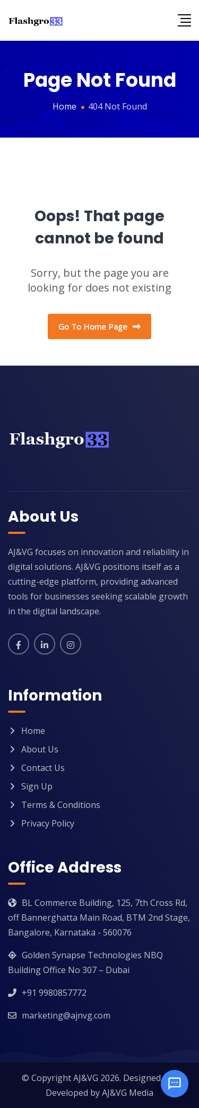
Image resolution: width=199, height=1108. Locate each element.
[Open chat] (174, 1083)
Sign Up (37, 786)
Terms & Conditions (60, 805)
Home (33, 731)
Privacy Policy (47, 823)
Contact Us (43, 768)
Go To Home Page (99, 326)
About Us (39, 749)
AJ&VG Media (127, 1092)
